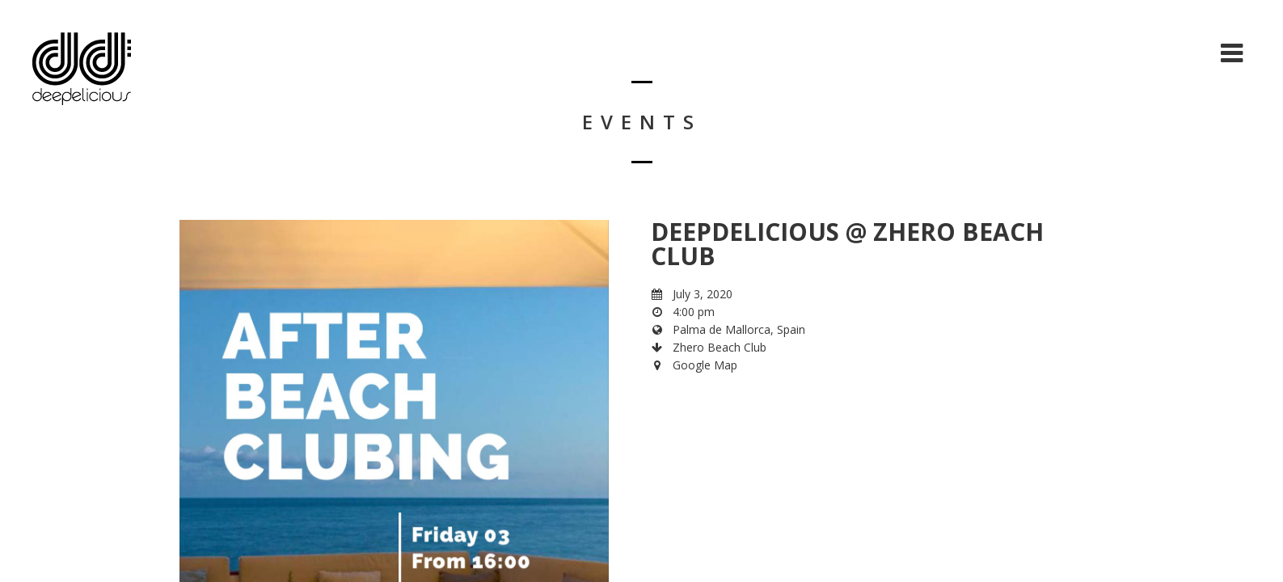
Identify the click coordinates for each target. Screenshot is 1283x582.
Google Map (705, 365)
